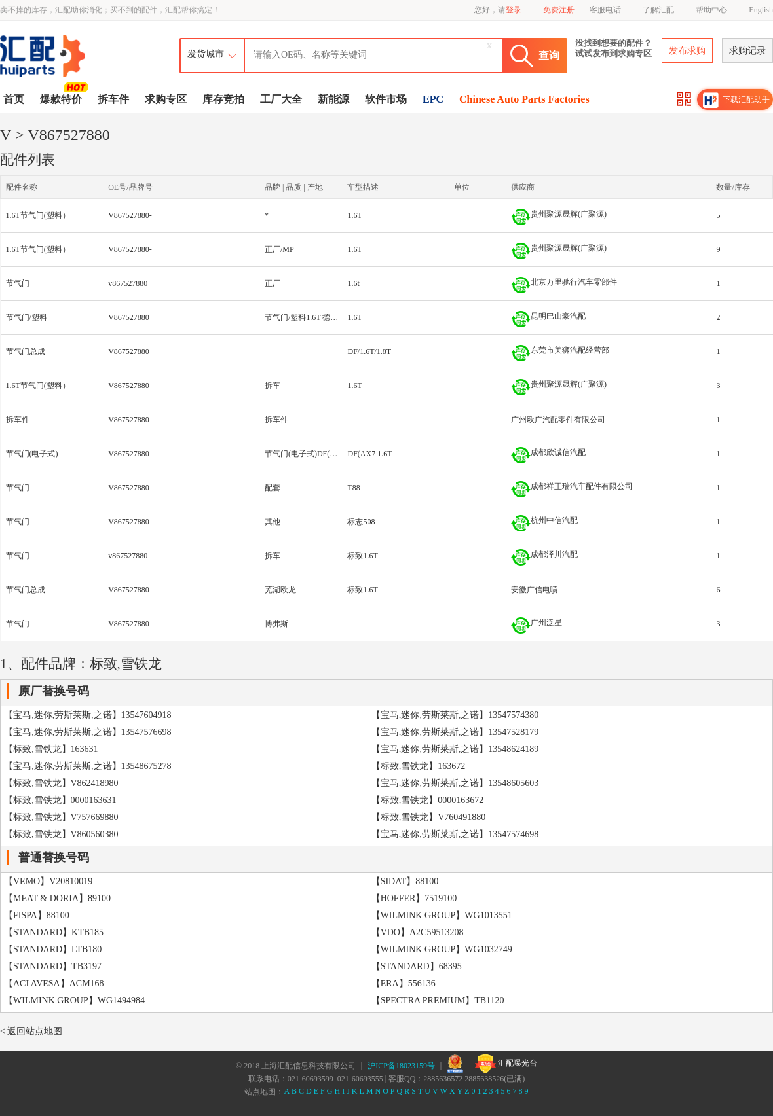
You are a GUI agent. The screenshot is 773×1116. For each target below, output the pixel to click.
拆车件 (113, 99)
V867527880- (130, 215)
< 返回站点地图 (31, 1031)
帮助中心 (711, 9)
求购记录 (747, 51)
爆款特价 (62, 98)
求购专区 (166, 99)
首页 (13, 99)
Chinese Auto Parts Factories (524, 99)
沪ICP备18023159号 (401, 1065)
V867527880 (128, 317)
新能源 (333, 99)
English (761, 9)
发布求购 (687, 51)
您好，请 (497, 9)
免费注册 (559, 9)
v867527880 (127, 283)
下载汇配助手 (736, 100)
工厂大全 (281, 99)
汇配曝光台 (506, 1063)
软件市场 (386, 99)
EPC (433, 99)
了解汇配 (658, 9)
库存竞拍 (223, 99)
